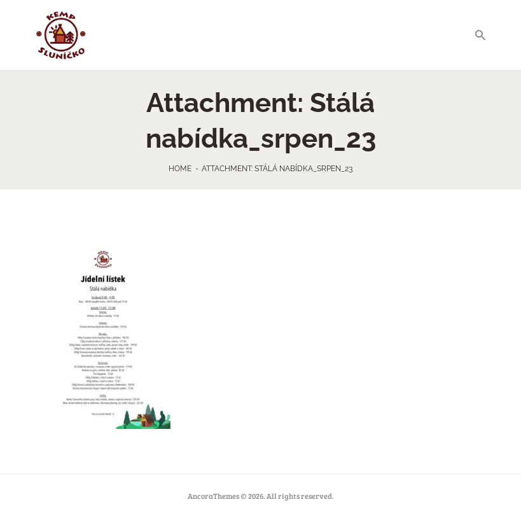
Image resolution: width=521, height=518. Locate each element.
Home (180, 168)
